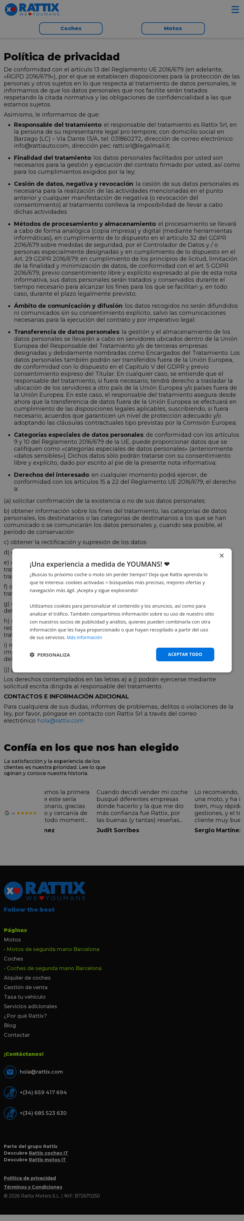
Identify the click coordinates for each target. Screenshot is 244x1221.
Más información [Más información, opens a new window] (85, 637)
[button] (50, 655)
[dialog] (122, 610)
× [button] (221, 555)
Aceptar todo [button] (184, 654)
